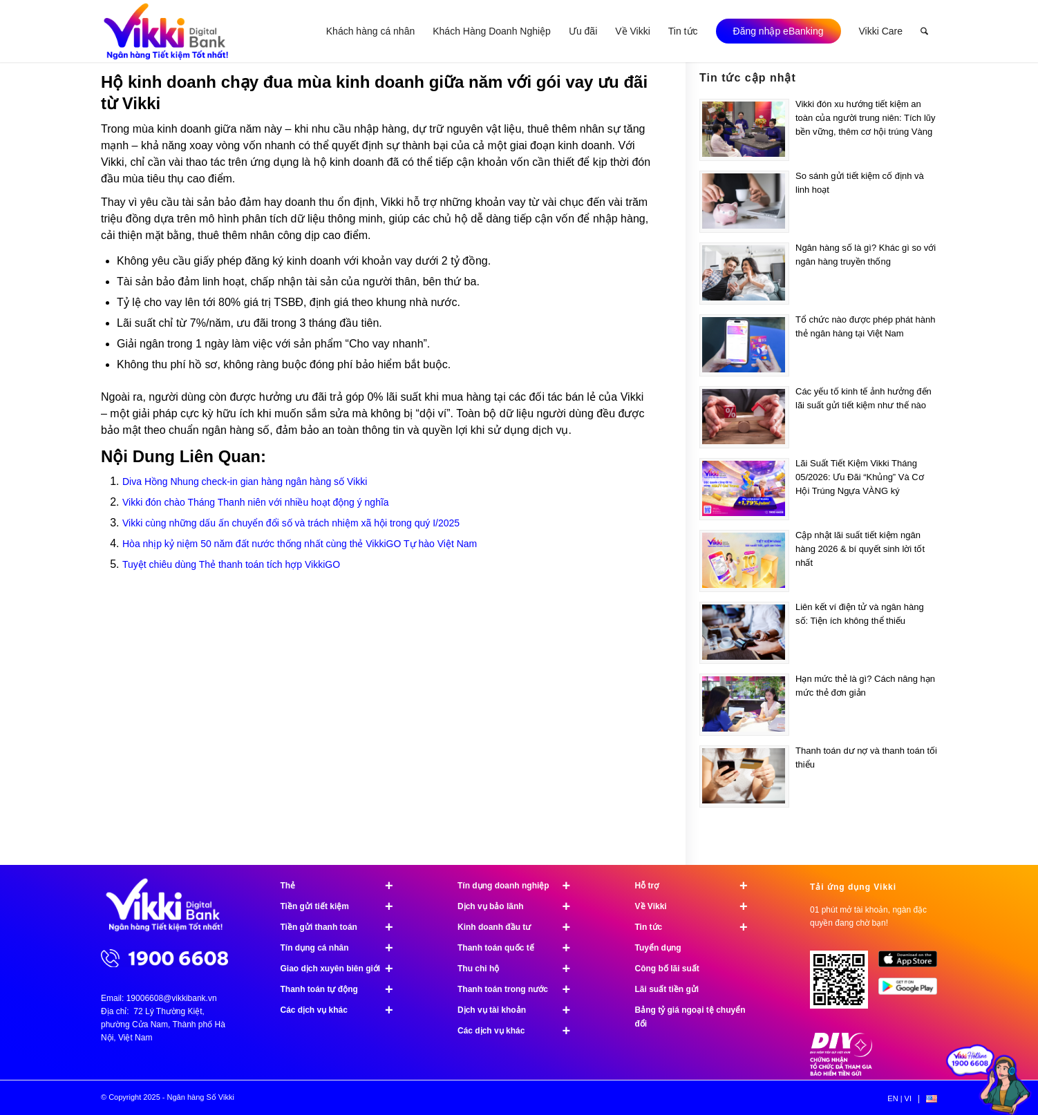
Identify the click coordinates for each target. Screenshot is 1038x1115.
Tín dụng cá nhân (343, 947)
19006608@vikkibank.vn (171, 998)
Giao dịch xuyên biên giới (343, 968)
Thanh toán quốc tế (520, 947)
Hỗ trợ (697, 885)
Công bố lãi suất (667, 968)
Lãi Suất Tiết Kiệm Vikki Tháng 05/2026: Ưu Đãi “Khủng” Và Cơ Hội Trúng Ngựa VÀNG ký (859, 477)
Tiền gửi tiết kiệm (343, 906)
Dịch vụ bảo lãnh (520, 906)
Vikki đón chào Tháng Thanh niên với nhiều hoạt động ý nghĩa (255, 502)
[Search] (924, 31)
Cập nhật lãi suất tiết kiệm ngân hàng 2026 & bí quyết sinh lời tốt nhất (860, 549)
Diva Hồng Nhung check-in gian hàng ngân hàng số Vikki (244, 481)
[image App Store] (912, 964)
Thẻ (343, 885)
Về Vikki (697, 906)
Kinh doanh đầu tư (520, 927)
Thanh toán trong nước (520, 989)
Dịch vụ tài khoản (520, 1010)
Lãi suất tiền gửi (667, 989)
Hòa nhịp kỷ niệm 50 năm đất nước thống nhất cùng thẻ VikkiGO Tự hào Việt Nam (299, 543)
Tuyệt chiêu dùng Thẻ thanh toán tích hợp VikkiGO (231, 564)
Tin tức (697, 927)
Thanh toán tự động (343, 989)
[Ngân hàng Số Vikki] (166, 31)
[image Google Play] (912, 991)
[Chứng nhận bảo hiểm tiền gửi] (841, 1073)
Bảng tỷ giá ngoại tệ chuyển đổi (690, 1017)
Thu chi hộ (520, 968)
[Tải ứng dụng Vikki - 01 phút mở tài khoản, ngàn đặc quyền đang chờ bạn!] (844, 985)
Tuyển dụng (658, 948)
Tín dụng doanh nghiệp (520, 885)
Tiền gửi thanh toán (343, 927)
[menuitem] (370, 31)
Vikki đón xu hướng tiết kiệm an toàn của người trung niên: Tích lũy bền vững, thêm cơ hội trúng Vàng (865, 118)
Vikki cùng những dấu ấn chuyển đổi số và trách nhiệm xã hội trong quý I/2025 (291, 522)
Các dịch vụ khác (343, 1010)
